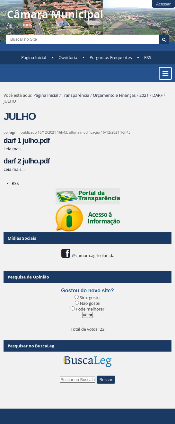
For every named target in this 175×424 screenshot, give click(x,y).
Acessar (163, 4)
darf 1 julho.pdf (27, 141)
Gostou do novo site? (87, 290)
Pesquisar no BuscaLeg (31, 346)
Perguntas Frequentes (111, 57)
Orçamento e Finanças (114, 95)
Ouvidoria (67, 57)
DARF (158, 95)
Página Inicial (33, 57)
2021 (144, 95)
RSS (147, 57)
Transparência (75, 95)
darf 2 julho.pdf (27, 161)
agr (12, 132)
